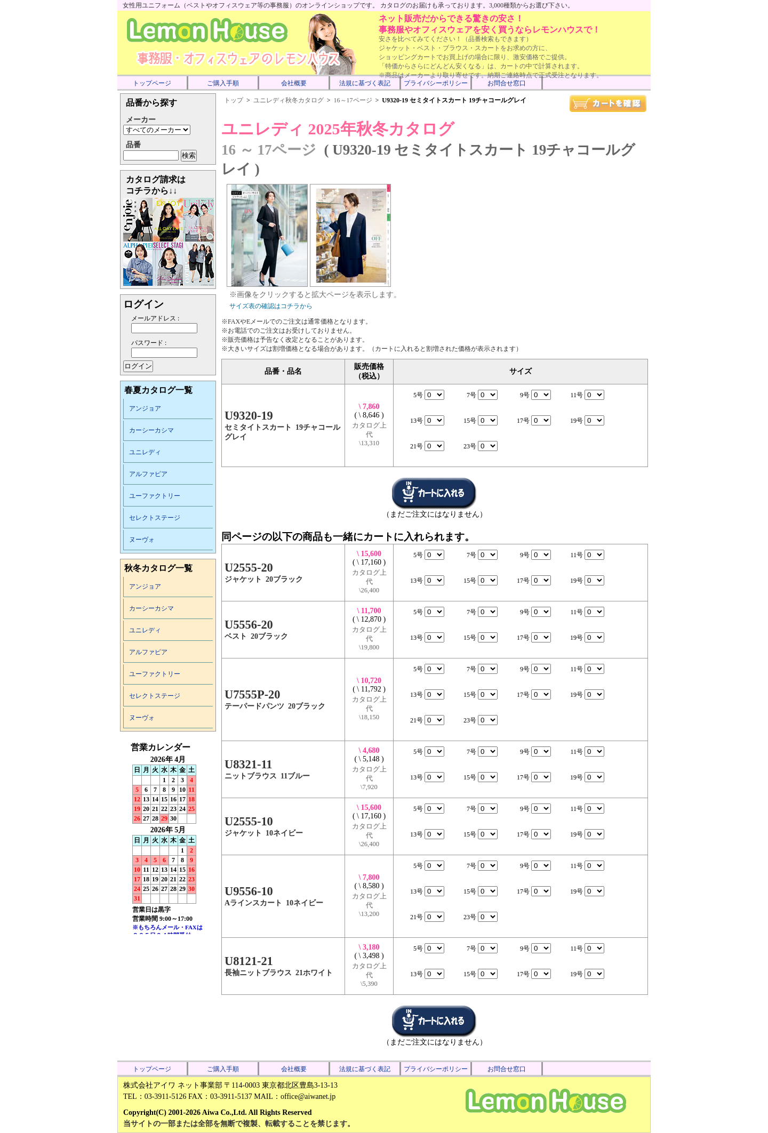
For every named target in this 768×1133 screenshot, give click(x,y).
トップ (233, 100)
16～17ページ (353, 100)
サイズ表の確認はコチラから (271, 306)
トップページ (152, 83)
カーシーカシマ (151, 430)
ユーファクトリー (154, 496)
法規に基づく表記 (364, 83)
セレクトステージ (154, 517)
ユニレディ (145, 452)
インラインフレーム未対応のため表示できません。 (168, 838)
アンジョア (145, 408)
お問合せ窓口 (506, 83)
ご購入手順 (223, 83)
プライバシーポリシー (436, 83)
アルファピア (148, 474)
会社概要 (294, 83)
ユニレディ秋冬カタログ (288, 100)
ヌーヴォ (142, 539)
